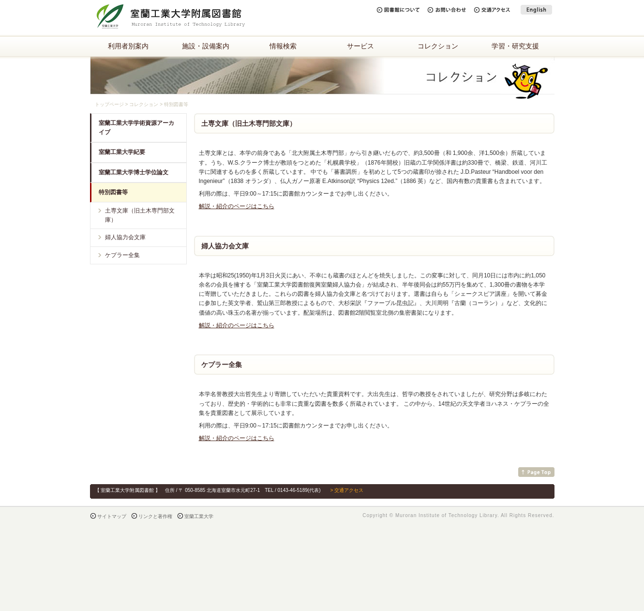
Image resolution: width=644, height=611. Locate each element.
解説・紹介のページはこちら (236, 206)
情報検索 (283, 46)
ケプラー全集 (122, 255)
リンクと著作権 (155, 516)
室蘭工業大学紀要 (122, 152)
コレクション (438, 46)
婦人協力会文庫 (125, 237)
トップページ (109, 104)
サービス (360, 46)
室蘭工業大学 (198, 516)
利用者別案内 (128, 46)
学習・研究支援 (515, 46)
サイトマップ (111, 516)
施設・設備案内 (205, 46)
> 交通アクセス (346, 490)
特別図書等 (113, 192)
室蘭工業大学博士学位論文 (133, 172)
